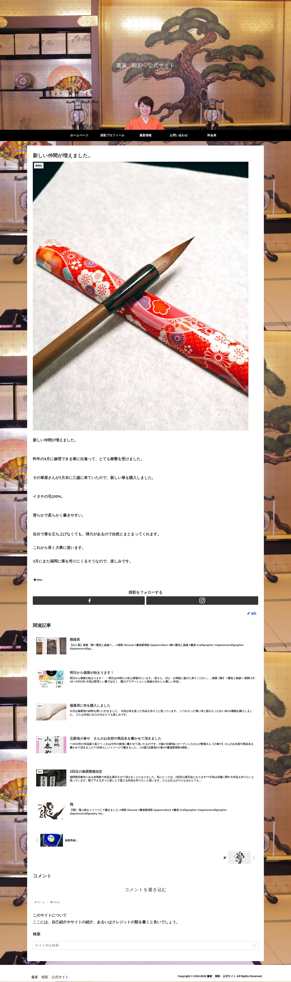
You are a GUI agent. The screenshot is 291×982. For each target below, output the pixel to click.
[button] (254, 946)
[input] (145, 946)
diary (38, 579)
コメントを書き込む (146, 889)
